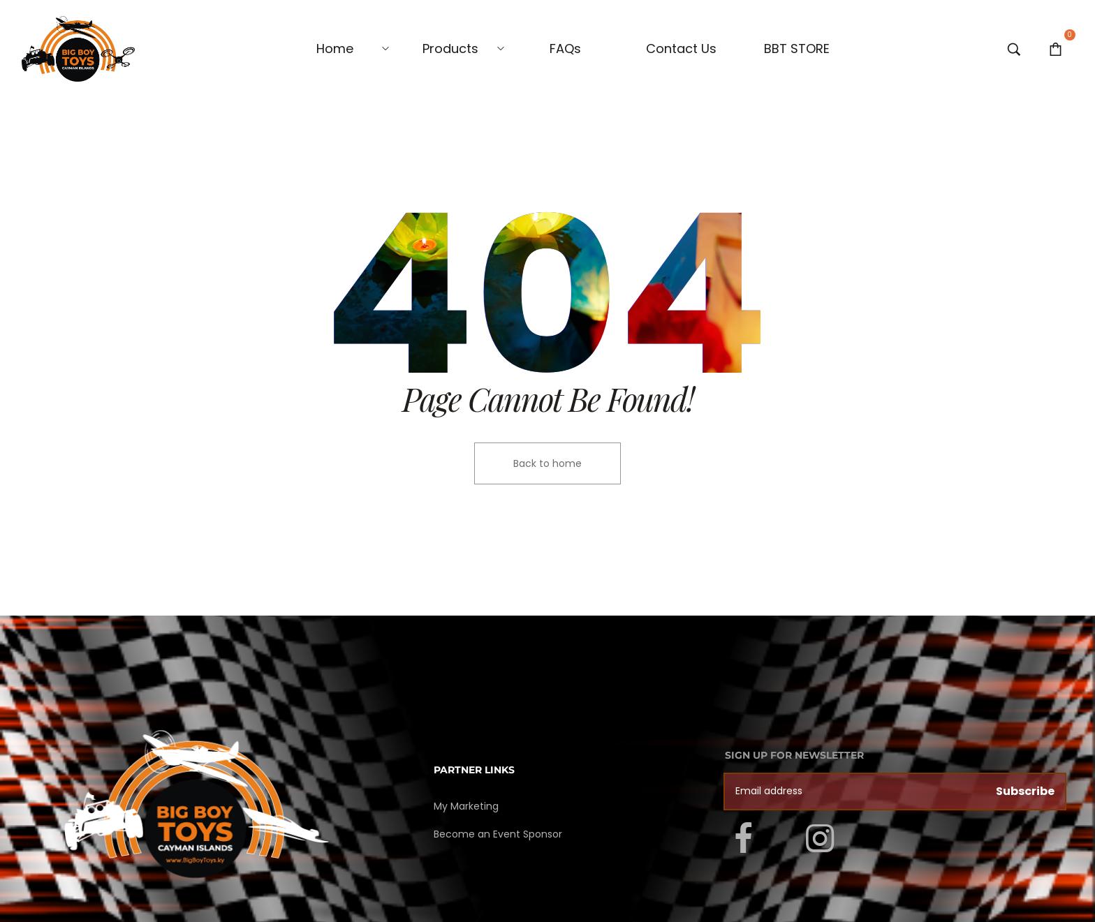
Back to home (547, 463)
